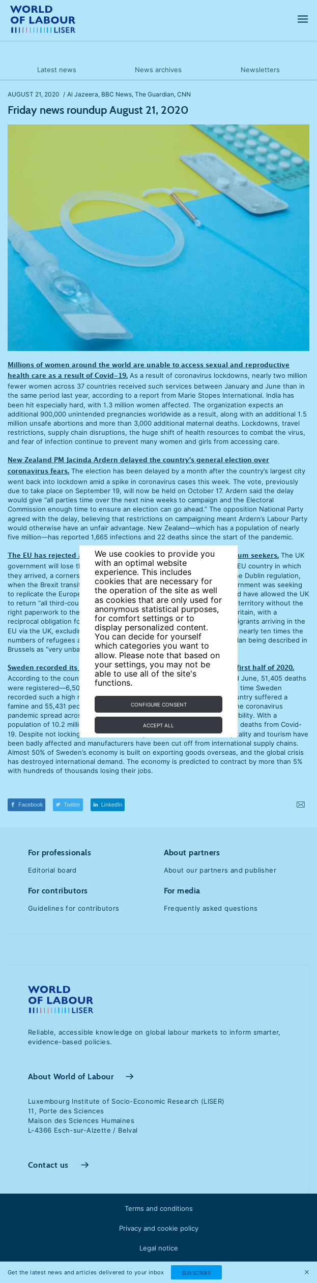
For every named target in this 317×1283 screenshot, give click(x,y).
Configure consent (159, 704)
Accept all (158, 725)
